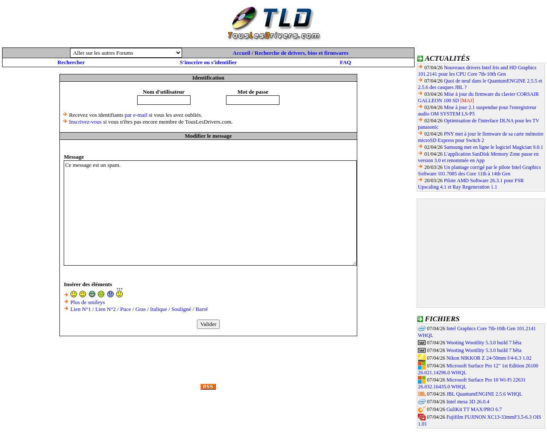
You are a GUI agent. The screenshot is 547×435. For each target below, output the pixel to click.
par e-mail (136, 115)
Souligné (181, 309)
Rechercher (71, 62)
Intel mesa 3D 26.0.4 (468, 402)
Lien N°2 (105, 309)
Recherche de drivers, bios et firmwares (302, 53)
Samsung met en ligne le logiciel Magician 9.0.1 (493, 147)
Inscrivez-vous (85, 121)
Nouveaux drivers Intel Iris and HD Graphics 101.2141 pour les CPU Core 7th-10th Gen (477, 71)
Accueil (241, 53)
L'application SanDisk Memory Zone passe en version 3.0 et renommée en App (478, 157)
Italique (158, 309)
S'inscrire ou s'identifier (208, 62)
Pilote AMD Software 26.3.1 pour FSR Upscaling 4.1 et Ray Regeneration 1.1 (471, 184)
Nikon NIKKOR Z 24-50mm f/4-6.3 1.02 (489, 358)
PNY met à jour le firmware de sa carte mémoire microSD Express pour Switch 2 (481, 137)
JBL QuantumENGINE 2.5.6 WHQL (485, 394)
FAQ (345, 62)
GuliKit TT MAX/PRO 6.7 (474, 409)
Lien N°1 (81, 309)
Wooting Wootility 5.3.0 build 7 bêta (483, 343)
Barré (202, 309)
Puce (125, 309)
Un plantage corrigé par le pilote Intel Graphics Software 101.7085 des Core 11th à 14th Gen (479, 170)
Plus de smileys (88, 302)
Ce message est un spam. (210, 213)
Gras (140, 309)
